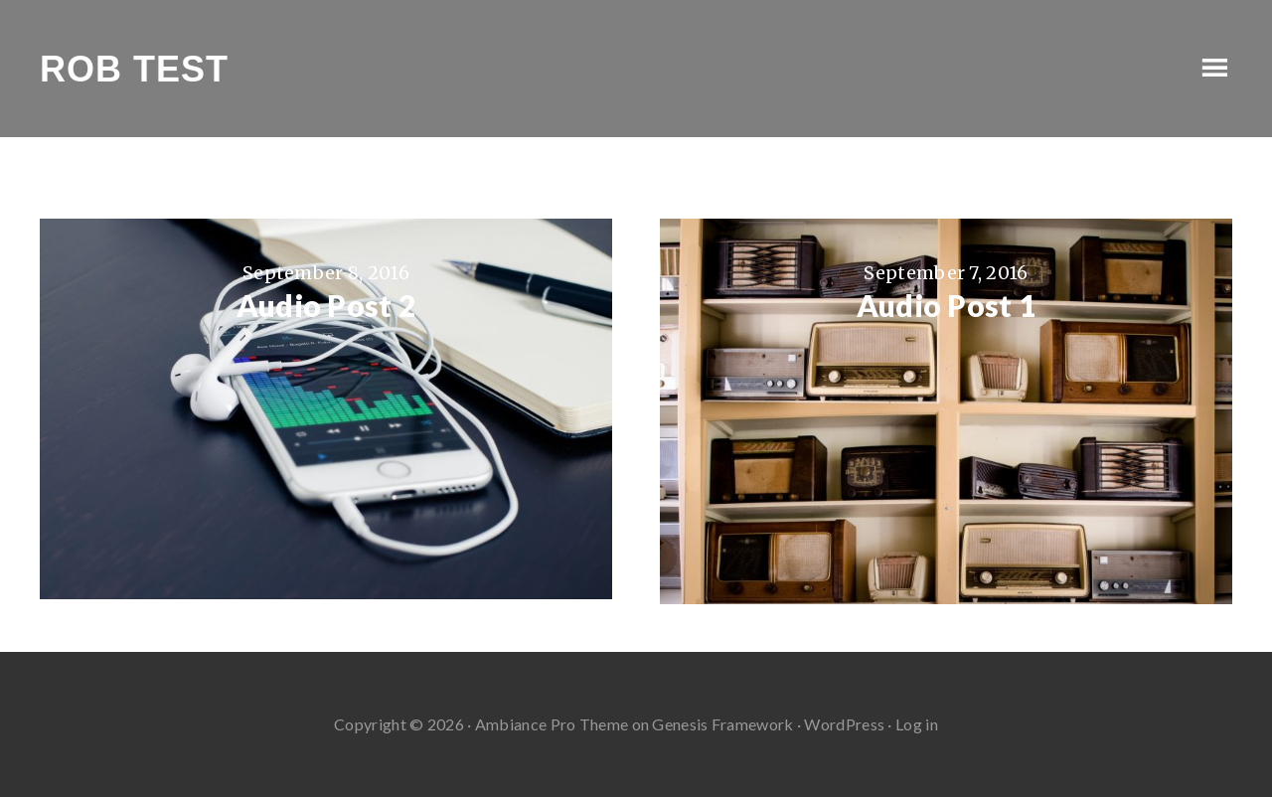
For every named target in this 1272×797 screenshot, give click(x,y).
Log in (916, 724)
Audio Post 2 (326, 305)
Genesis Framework (722, 724)
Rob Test (134, 69)
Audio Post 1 (946, 305)
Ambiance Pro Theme (551, 724)
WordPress (844, 724)
